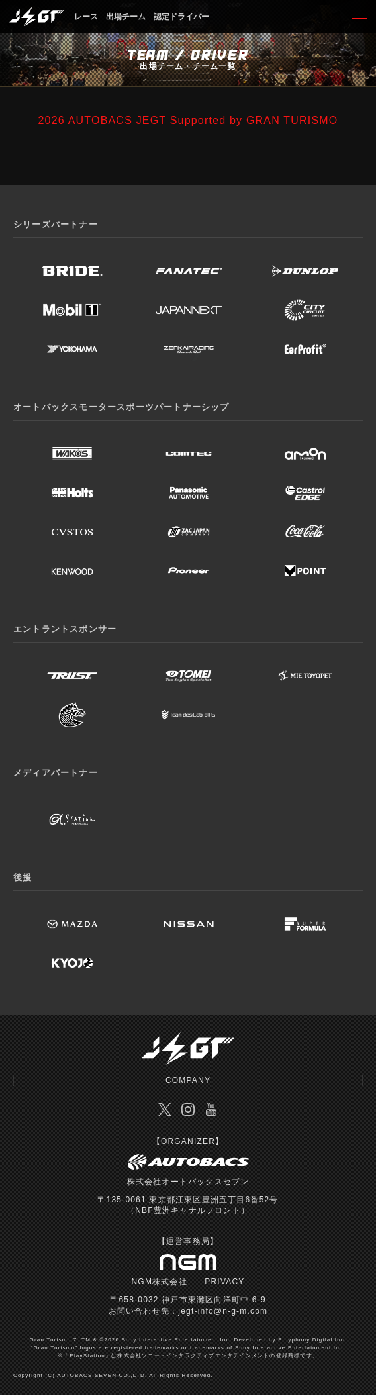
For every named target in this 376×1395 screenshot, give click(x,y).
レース (86, 16)
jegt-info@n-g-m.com (222, 1311)
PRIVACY (224, 1281)
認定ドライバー (181, 16)
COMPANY (188, 1080)
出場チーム (126, 16)
